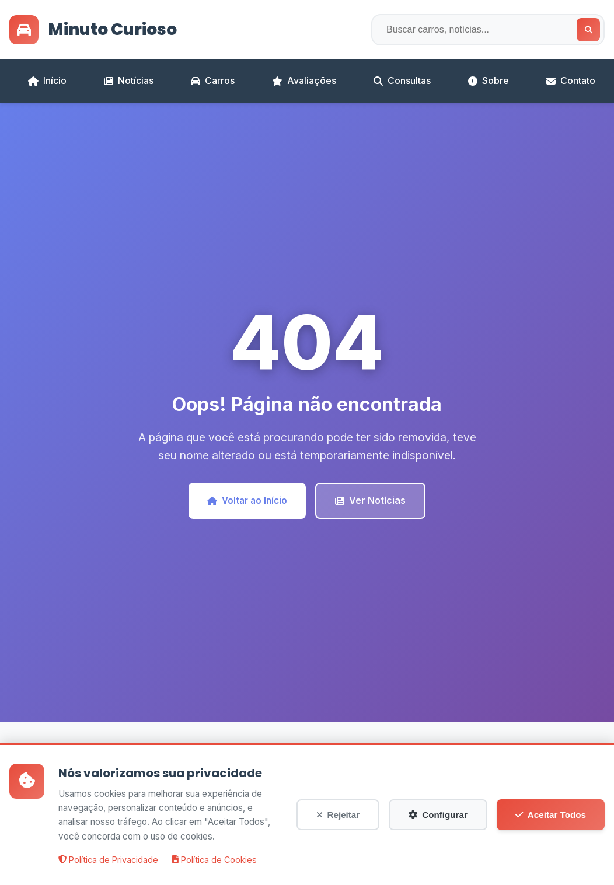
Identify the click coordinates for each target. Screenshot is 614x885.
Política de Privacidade (108, 868)
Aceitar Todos (550, 823)
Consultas (402, 80)
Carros (213, 80)
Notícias (129, 80)
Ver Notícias (370, 500)
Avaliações (304, 80)
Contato (570, 80)
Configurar (438, 823)
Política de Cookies (214, 868)
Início (47, 80)
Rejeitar (338, 823)
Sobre (488, 80)
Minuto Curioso (93, 29)
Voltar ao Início (247, 500)
